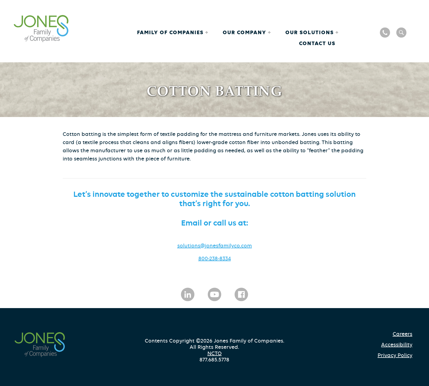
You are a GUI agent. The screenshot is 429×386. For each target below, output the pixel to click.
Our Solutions (310, 32)
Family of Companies (171, 32)
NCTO (214, 353)
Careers (402, 334)
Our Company (245, 32)
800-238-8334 (214, 258)
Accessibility (396, 344)
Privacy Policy (395, 355)
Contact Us (317, 43)
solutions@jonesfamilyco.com (214, 245)
